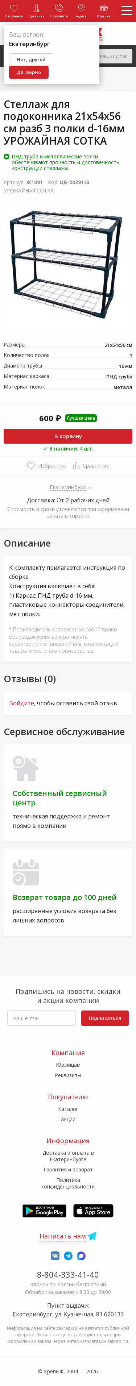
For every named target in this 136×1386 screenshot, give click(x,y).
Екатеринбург (68, 486)
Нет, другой (31, 59)
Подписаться (105, 1018)
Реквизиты (68, 1075)
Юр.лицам (68, 1064)
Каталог (68, 1108)
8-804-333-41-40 (68, 1274)
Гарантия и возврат (68, 1169)
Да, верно (29, 72)
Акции (68, 1119)
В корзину (68, 436)
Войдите (21, 703)
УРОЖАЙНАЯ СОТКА (29, 190)
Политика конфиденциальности (68, 1183)
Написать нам (63, 1236)
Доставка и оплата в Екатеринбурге (68, 1156)
